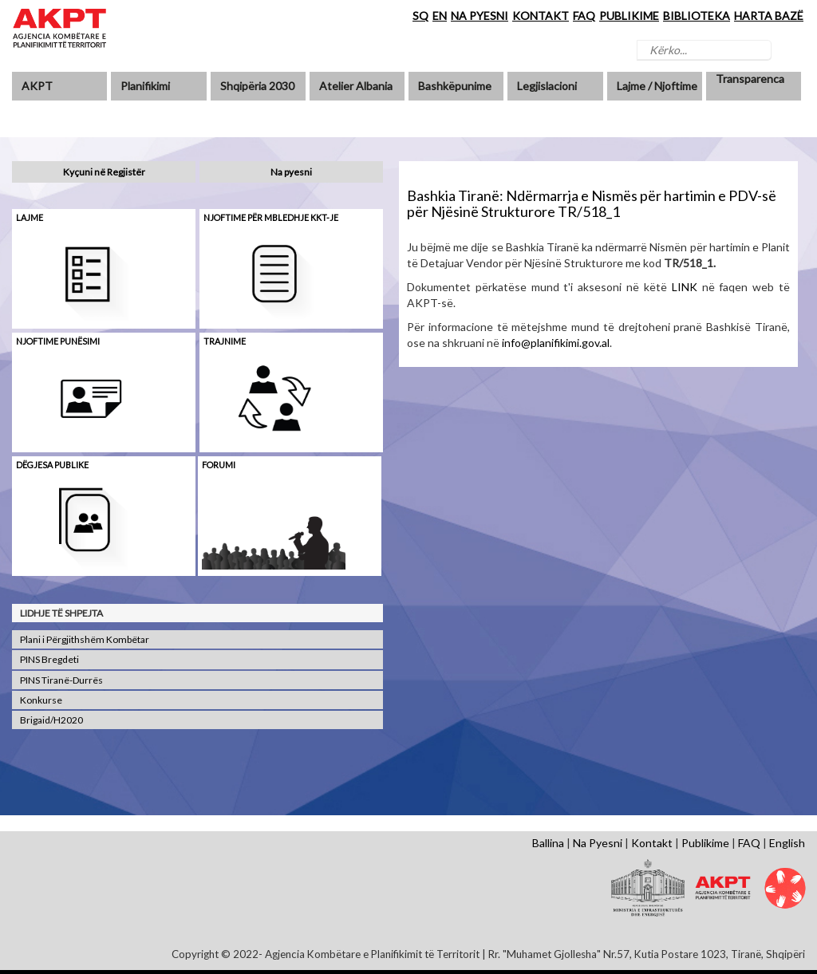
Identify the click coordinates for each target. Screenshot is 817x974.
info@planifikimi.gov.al (556, 342)
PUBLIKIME (629, 15)
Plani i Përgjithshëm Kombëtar (84, 639)
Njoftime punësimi (58, 341)
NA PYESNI (479, 15)
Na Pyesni (597, 843)
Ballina (548, 843)
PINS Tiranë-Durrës (61, 680)
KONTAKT (540, 15)
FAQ (584, 15)
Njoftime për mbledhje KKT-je (270, 217)
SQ (420, 15)
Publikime (705, 843)
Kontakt (652, 843)
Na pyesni (291, 172)
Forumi (218, 464)
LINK (684, 287)
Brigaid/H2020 (51, 720)
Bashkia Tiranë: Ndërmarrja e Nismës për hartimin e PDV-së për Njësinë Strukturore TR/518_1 (591, 203)
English (787, 843)
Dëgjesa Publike (52, 464)
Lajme (29, 217)
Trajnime (224, 341)
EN (439, 15)
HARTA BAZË (768, 15)
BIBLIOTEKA (696, 15)
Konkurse (41, 700)
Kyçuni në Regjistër (104, 172)
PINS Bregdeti (49, 659)
